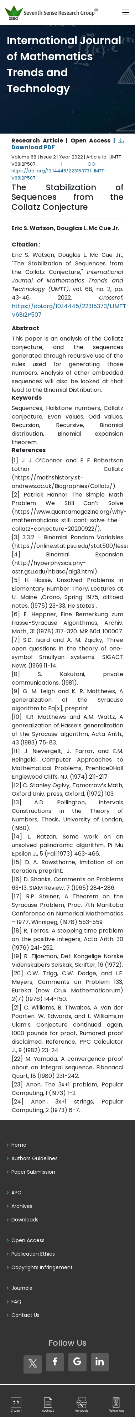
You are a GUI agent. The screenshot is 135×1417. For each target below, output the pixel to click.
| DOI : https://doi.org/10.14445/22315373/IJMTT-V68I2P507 (67, 171)
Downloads (24, 1219)
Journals (21, 1288)
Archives (21, 1206)
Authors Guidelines (34, 1158)
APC (16, 1192)
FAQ (16, 1301)
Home (18, 1144)
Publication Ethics (33, 1253)
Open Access (28, 1240)
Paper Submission (33, 1171)
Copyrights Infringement (42, 1267)
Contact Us (25, 1315)
